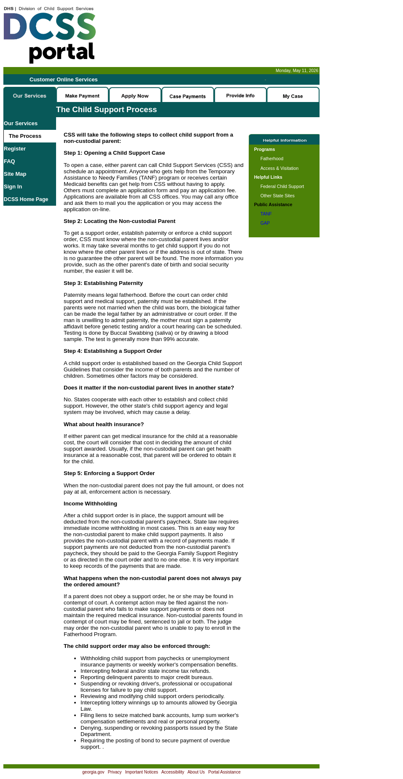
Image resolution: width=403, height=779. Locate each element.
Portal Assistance (224, 772)
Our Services (21, 123)
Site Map (15, 174)
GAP (265, 223)
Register (15, 148)
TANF (266, 213)
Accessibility (172, 772)
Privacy (115, 772)
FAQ (9, 161)
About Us (196, 772)
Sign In (13, 186)
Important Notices (141, 772)
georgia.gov (93, 772)
